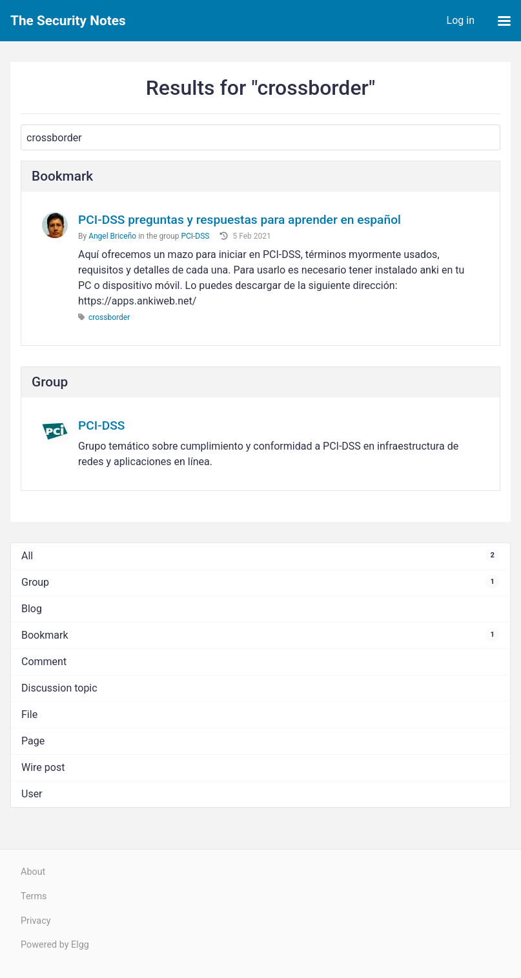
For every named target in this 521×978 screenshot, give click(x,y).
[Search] (260, 137)
